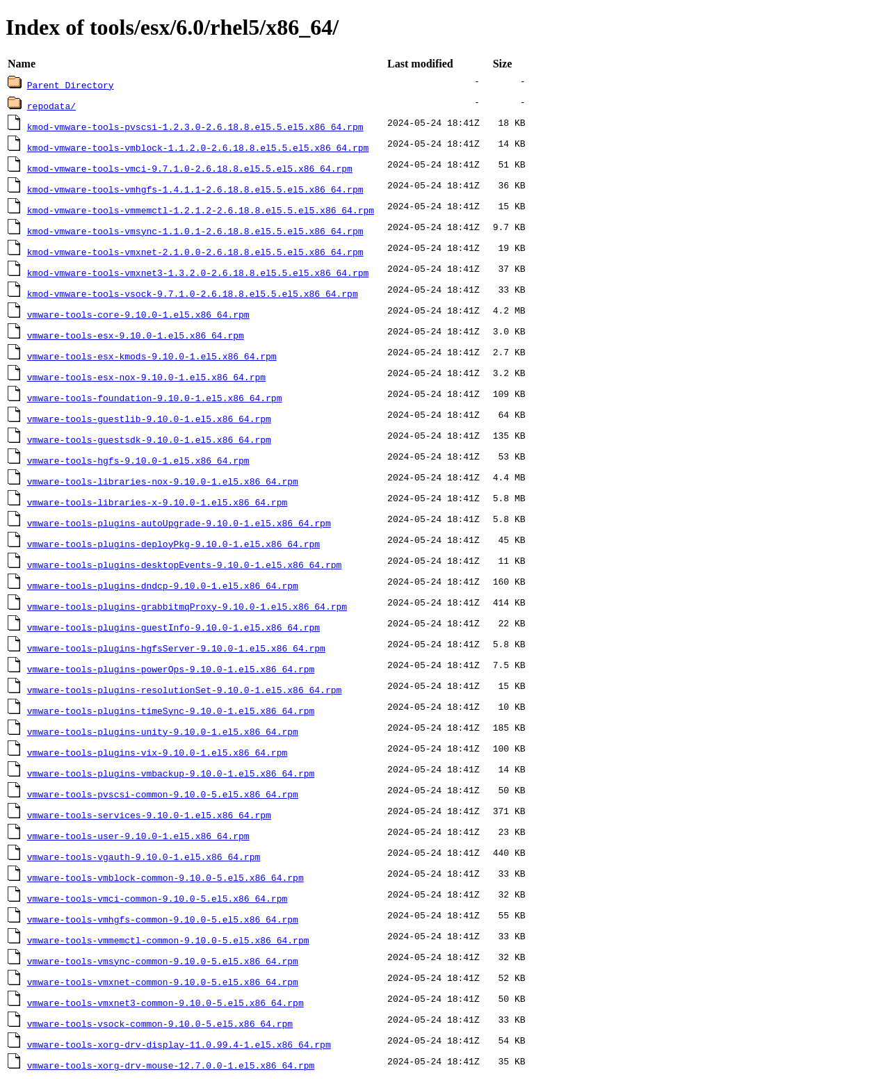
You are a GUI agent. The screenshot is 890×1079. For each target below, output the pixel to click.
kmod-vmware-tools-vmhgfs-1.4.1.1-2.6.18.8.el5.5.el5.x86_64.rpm (195, 189)
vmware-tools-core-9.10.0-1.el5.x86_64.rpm (138, 314)
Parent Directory (70, 85)
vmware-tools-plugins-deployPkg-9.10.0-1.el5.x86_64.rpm (173, 543)
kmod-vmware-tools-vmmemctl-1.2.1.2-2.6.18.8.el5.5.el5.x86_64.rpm (200, 210)
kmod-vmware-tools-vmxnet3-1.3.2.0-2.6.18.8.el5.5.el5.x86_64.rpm (198, 272)
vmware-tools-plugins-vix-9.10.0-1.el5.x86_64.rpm (157, 752)
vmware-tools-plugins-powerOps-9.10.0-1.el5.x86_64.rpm (170, 669)
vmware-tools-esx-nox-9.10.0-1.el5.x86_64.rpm (146, 377)
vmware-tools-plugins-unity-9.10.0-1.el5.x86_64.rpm (162, 731)
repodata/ (51, 105)
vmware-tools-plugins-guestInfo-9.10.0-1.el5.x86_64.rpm (173, 627)
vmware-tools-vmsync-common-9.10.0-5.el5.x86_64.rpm (162, 961)
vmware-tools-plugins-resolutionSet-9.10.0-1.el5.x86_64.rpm (184, 689)
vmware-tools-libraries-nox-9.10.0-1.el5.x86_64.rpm (162, 481)
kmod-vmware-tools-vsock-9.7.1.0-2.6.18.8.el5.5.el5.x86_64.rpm (192, 293)
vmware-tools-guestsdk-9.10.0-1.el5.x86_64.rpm (149, 439)
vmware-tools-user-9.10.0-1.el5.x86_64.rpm (138, 835)
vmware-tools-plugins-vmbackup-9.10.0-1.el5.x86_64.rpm (170, 773)
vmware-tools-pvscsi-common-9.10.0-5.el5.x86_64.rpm (162, 794)
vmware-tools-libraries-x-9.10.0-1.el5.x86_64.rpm (157, 502)
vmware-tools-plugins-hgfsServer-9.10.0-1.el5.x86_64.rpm (176, 648)
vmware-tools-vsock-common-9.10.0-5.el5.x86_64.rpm (160, 1023)
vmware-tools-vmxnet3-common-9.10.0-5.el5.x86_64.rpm (165, 1002)
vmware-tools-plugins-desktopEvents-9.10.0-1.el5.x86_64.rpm (184, 564)
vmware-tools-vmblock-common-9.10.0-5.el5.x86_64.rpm (165, 877)
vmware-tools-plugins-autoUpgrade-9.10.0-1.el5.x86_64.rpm (179, 523)
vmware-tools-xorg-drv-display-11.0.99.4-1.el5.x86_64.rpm (179, 1044)
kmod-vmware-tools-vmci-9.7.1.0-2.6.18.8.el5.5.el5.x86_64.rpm (190, 168)
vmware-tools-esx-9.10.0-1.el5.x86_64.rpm (135, 335)
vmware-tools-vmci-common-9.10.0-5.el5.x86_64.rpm (157, 898)
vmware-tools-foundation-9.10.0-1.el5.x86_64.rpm (154, 397)
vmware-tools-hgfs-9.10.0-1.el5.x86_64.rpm (138, 460)
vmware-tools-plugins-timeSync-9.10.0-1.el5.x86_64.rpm (170, 710)
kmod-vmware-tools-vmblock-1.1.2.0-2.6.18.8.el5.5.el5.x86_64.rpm (198, 147)
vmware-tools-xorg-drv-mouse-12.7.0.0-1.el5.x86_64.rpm (170, 1065)
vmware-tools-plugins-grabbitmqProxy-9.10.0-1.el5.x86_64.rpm (187, 606)
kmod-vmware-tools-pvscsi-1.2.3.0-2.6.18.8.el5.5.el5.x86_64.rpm (195, 126)
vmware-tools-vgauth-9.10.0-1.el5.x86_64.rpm (143, 856)
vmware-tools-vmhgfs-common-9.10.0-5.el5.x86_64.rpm (162, 919)
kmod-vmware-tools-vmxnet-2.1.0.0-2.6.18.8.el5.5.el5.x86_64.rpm (195, 251)
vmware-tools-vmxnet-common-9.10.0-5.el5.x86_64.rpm (162, 981)
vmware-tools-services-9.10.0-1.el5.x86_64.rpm (149, 815)
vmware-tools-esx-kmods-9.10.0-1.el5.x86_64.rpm (152, 356)
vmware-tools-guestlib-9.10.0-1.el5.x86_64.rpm (149, 418)
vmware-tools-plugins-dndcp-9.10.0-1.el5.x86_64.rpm (162, 585)
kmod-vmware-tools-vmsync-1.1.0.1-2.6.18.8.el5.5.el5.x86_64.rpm (195, 231)
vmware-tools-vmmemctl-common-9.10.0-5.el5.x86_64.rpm (168, 940)
